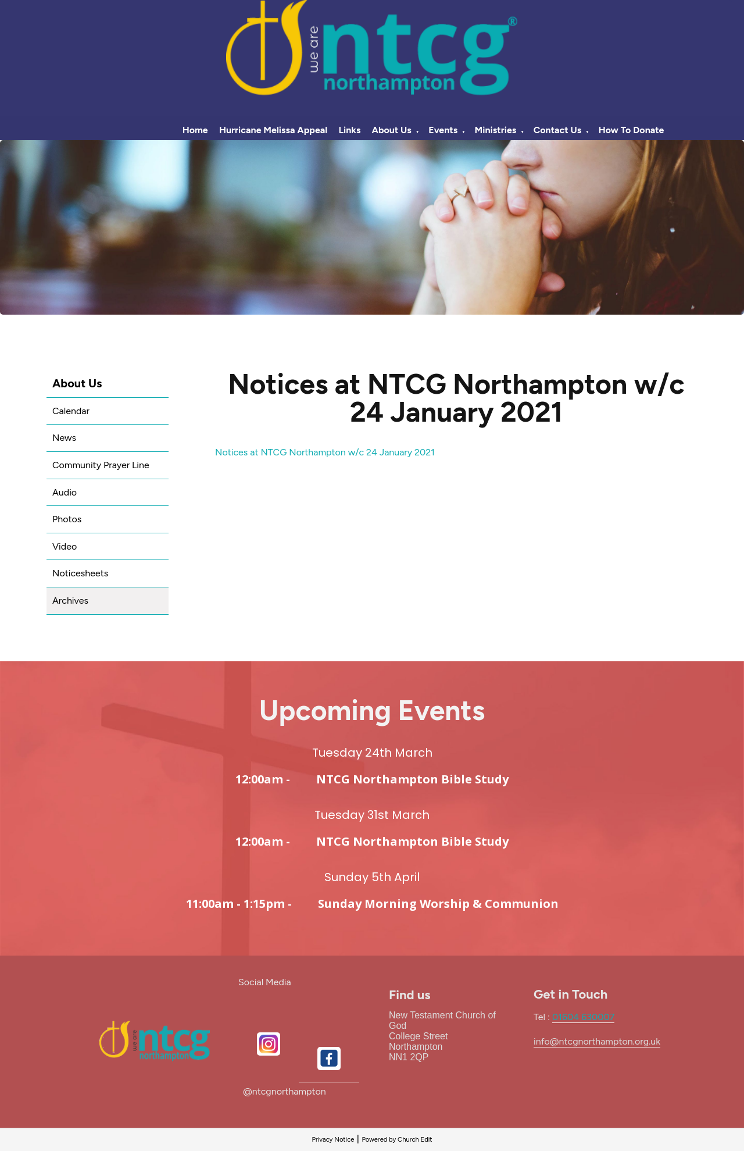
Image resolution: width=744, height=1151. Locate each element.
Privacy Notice (333, 1139)
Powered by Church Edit (397, 1139)
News (64, 437)
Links (349, 130)
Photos (66, 519)
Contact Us (558, 130)
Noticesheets (80, 573)
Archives (70, 600)
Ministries (496, 130)
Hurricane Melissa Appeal (273, 130)
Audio (64, 492)
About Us (392, 130)
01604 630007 (583, 1016)
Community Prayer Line (100, 465)
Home (195, 130)
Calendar (71, 410)
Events (442, 130)
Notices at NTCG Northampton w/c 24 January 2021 (325, 452)
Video (64, 546)
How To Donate (631, 130)
